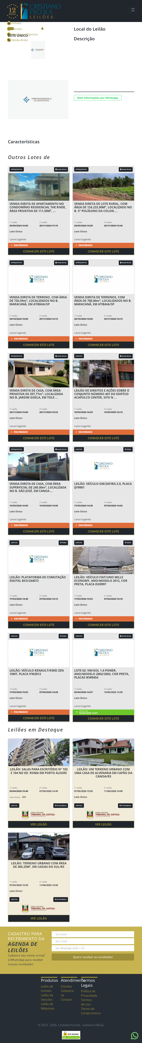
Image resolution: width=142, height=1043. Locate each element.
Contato (66, 1000)
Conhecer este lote (38, 251)
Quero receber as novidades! (93, 957)
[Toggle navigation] (133, 10)
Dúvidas (66, 986)
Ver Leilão (38, 824)
